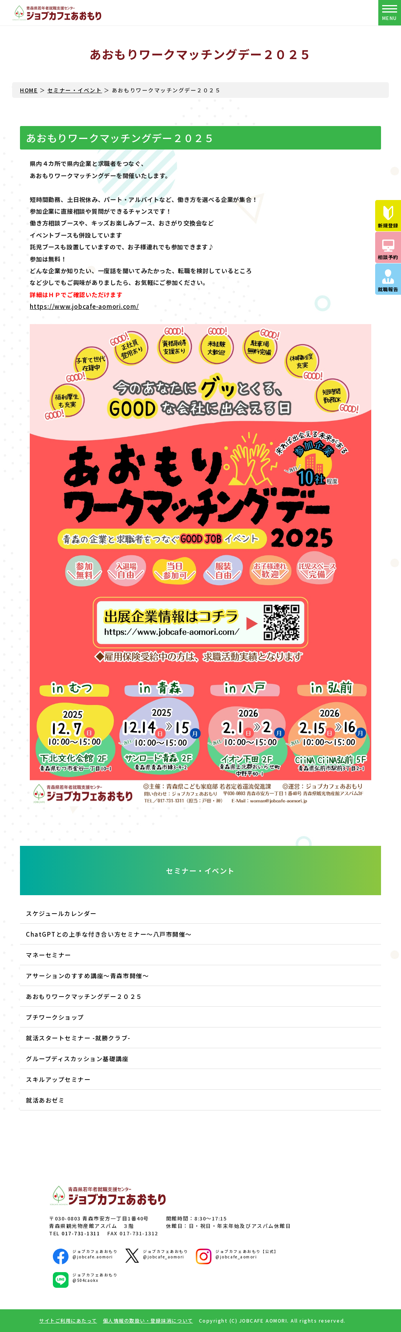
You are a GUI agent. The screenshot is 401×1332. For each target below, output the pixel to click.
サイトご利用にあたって (68, 1320)
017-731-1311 (80, 1233)
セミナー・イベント (74, 90)
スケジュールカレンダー (61, 913)
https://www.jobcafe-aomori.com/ (84, 306)
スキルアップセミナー (58, 1079)
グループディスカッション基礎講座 (77, 1058)
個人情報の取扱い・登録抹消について (148, 1320)
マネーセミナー (48, 954)
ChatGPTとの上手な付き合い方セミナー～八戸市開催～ (109, 934)
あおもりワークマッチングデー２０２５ (84, 996)
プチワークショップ (55, 1017)
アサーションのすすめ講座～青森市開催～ (87, 975)
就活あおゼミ (45, 1100)
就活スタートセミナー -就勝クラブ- (78, 1037)
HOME (29, 90)
